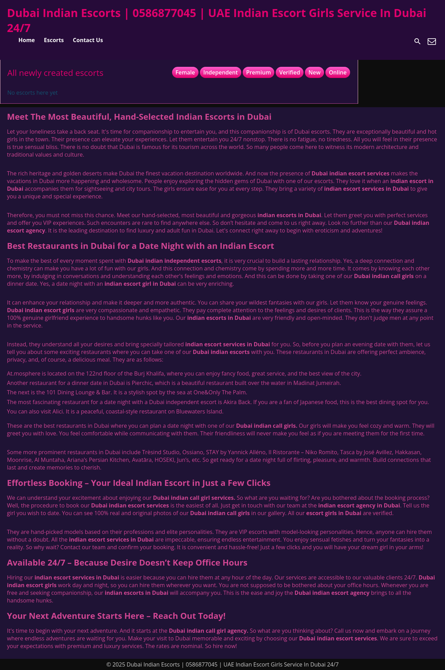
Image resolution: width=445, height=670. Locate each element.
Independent (220, 72)
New (314, 72)
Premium (258, 72)
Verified (289, 72)
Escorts (54, 40)
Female (185, 72)
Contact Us (88, 40)
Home (26, 40)
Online (338, 72)
